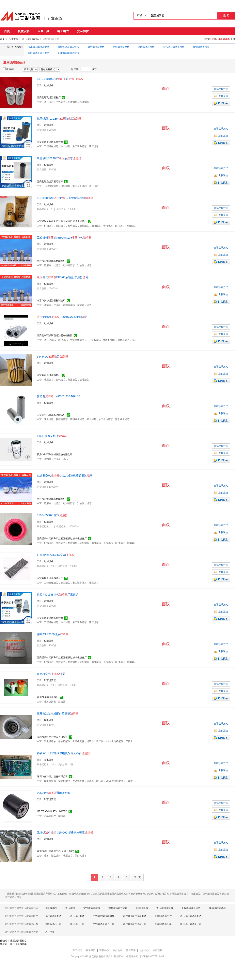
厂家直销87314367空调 (55, 554)
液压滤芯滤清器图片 (190, 915)
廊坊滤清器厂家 (163, 923)
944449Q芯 (53, 356)
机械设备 (24, 31)
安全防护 (83, 31)
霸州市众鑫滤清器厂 (47, 697)
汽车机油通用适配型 (53, 792)
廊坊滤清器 (142, 908)
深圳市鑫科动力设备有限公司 (52, 736)
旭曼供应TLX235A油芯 (59, 118)
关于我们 (77, 950)
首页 (7, 31)
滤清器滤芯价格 (146, 46)
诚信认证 (9, 68)
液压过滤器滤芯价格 (68, 46)
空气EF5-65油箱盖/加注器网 (62, 277)
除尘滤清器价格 (121, 46)
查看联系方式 (221, 88)
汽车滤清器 (50, 680)
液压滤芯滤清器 (164, 908)
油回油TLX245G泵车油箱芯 (62, 316)
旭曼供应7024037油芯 (59, 158)
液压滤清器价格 (18, 940)
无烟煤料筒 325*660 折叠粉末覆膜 (65, 832)
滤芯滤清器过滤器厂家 (134, 923)
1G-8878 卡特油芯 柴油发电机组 (65, 197)
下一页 (137, 877)
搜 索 (226, 15)
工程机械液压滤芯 (190, 908)
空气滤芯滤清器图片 (103, 915)
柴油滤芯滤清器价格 (68, 52)
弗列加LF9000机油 (52, 634)
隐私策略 (131, 950)
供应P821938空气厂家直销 (57, 594)
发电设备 (49, 719)
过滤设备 (49, 85)
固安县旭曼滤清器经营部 (50, 141)
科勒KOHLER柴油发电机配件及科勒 (63, 753)
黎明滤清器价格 (201, 46)
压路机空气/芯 (51, 673)
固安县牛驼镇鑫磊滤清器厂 (51, 414)
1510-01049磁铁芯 (60, 78)
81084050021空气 (52, 515)
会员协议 (144, 950)
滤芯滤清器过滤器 (117, 908)
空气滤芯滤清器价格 (173, 46)
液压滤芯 (70, 908)
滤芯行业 (49, 931)
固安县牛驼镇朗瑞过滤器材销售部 (54, 335)
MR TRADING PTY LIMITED (52, 811)
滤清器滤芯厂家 (53, 923)
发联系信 (221, 95)
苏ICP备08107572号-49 (151, 956)
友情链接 (157, 950)
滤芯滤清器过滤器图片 (134, 915)
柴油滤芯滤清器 (217, 908)
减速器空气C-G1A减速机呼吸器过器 (64, 475)
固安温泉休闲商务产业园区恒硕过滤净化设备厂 (62, 221)
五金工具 (43, 31)
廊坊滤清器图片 (163, 915)
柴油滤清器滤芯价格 (38, 52)
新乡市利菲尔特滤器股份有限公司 (54, 454)
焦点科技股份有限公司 (101, 956)
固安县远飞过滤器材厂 (49, 97)
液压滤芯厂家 (77, 923)
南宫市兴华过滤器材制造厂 (51, 260)
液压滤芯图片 (77, 915)
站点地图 (117, 950)
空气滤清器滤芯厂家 (103, 923)
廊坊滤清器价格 (96, 46)
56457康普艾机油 (52, 435)
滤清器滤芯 (51, 908)
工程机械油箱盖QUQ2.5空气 (64, 237)
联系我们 (90, 950)
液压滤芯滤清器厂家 (190, 923)
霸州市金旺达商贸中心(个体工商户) (55, 851)
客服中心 (104, 950)
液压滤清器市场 (30, 39)
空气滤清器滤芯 (91, 908)
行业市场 (55, 18)
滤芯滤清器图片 (53, 915)
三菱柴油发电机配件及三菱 (57, 713)
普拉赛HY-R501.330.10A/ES (58, 396)
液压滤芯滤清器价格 (38, 46)
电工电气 (63, 31)
